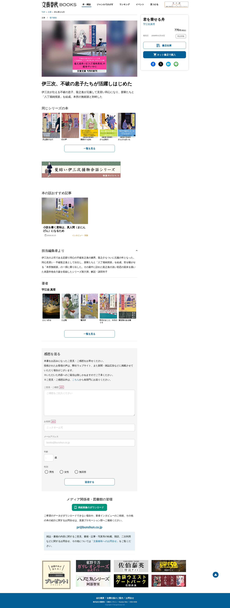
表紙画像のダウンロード (91, 507)
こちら (75, 379)
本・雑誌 (86, 4)
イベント (140, 4)
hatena (168, 64)
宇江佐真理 (149, 24)
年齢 (46, 451)
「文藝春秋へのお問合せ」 (105, 541)
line (176, 64)
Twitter (160, 64)
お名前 (47, 421)
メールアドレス (51, 436)
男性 (51, 471)
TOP (43, 12)
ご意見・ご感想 (51, 387)
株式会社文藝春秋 (99, 602)
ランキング (124, 4)
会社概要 (100, 598)
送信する (89, 482)
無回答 (82, 471)
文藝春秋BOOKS (59, 4)
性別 (46, 466)
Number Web (123, 602)
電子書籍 (53, 18)
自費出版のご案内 (115, 598)
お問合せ (130, 598)
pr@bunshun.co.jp (89, 527)
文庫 (49, 12)
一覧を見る (89, 148)
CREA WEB (133, 602)
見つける (154, 4)
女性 (66, 471)
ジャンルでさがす (105, 4)
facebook (153, 64)
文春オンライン (112, 602)
